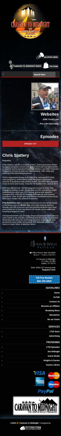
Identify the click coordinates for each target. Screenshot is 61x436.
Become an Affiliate (50, 306)
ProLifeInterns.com (11, 203)
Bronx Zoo (25, 205)
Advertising (54, 336)
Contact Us (54, 301)
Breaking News (52, 310)
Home (57, 292)
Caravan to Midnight (29, 423)
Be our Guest (53, 319)
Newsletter (54, 315)
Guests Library (53, 365)
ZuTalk (56, 297)
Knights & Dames (52, 360)
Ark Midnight (54, 351)
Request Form (48, 269)
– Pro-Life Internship (48, 124)
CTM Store (55, 331)
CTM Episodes (53, 347)
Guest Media (54, 356)
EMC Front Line (51, 119)
